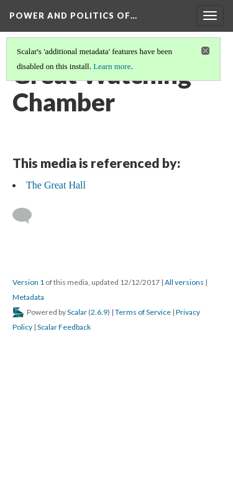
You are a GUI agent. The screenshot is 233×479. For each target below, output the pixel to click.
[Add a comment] (27, 216)
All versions (184, 282)
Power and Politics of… (73, 16)
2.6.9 (99, 312)
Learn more (111, 66)
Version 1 (28, 282)
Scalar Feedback (64, 327)
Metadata (28, 297)
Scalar (77, 312)
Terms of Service (143, 312)
